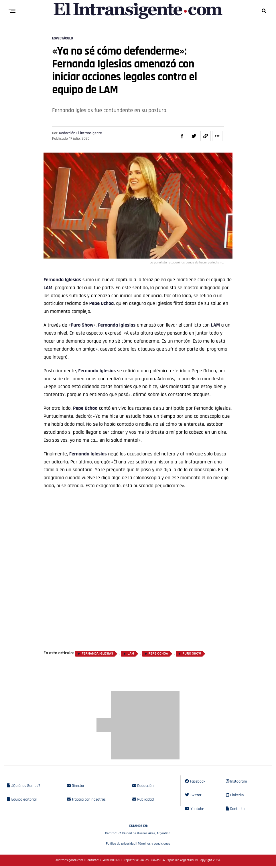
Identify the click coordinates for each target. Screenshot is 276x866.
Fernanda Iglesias (62, 279)
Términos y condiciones (154, 843)
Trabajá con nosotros (86, 799)
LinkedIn (235, 795)
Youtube (194, 808)
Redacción (143, 785)
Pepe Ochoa (101, 303)
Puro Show (191, 654)
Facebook (195, 781)
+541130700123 (110, 860)
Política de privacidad (120, 843)
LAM (48, 287)
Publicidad (143, 799)
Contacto (235, 808)
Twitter (193, 795)
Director (75, 785)
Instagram (236, 781)
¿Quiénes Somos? (23, 785)
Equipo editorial (22, 799)
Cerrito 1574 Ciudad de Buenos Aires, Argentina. (138, 828)
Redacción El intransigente (80, 133)
